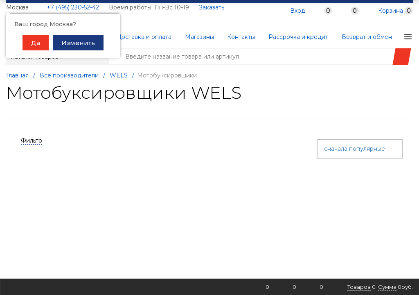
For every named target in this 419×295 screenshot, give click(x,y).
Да (35, 43)
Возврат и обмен (347, 37)
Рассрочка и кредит (283, 37)
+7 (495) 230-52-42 (73, 7)
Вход (297, 11)
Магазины (192, 37)
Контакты (230, 37)
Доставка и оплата (142, 37)
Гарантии (395, 37)
